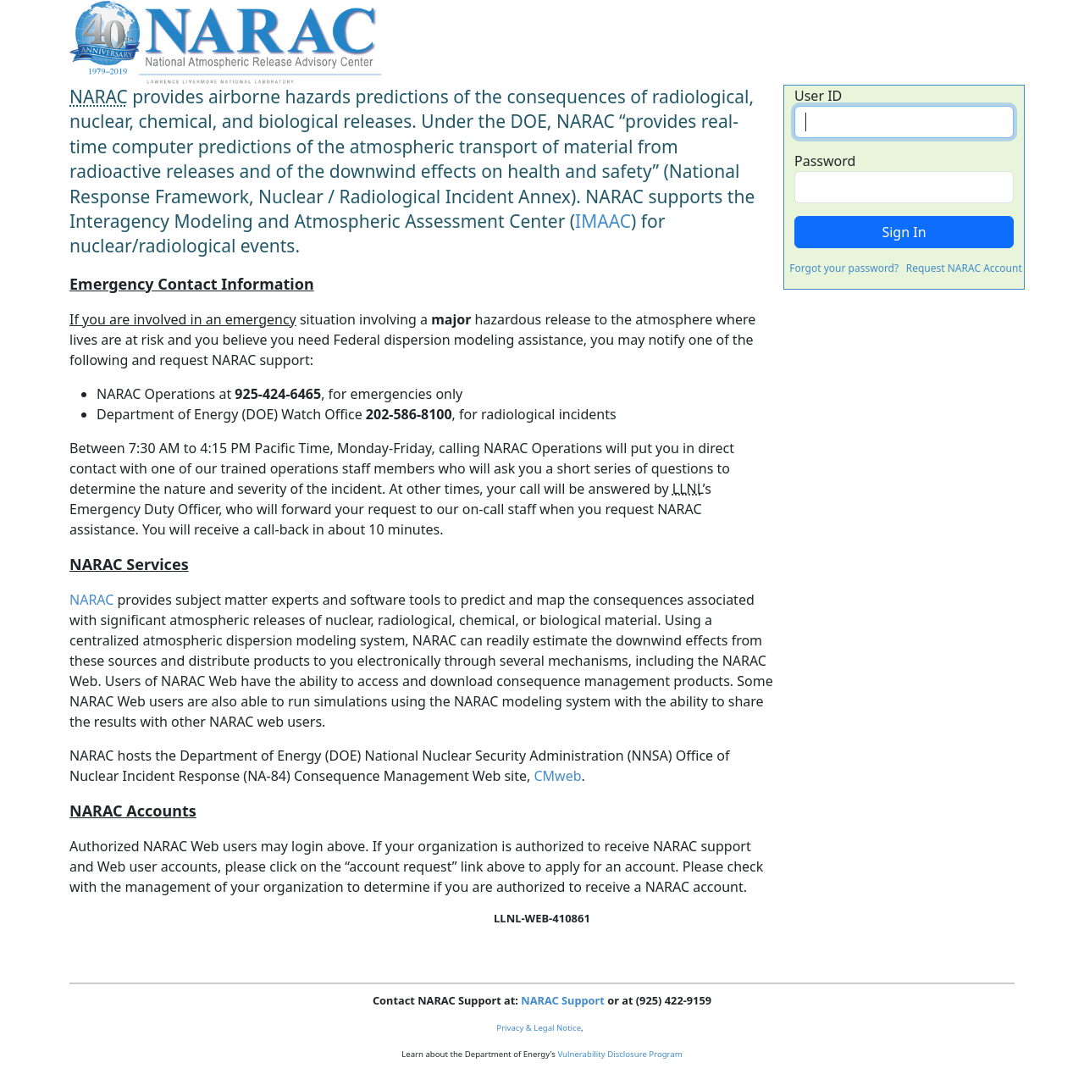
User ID (818, 95)
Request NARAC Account (964, 268)
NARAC (91, 599)
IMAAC (603, 221)
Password (824, 161)
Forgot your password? (844, 268)
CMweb (557, 776)
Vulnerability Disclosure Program (619, 1054)
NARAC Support (563, 1000)
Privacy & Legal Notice (538, 1027)
